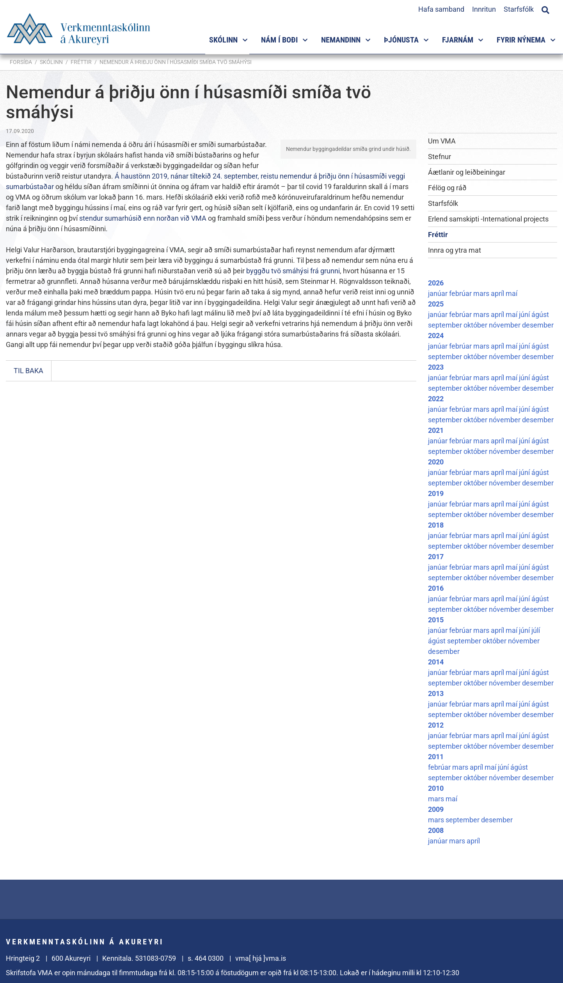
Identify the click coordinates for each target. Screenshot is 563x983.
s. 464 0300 (206, 958)
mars (482, 293)
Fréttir (81, 62)
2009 (436, 809)
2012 (436, 725)
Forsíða (21, 62)
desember (538, 325)
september (446, 325)
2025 (436, 304)
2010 (436, 788)
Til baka (28, 371)
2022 (436, 399)
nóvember (505, 325)
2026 (436, 283)
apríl (498, 293)
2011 (436, 757)
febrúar (461, 293)
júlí (535, 630)
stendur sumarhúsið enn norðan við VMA (142, 218)
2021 (436, 430)
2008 (436, 830)
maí (511, 293)
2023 (436, 367)
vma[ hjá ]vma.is (260, 958)
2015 (436, 620)
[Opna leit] (545, 9)
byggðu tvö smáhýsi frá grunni (293, 271)
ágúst (540, 314)
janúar (438, 293)
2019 (436, 493)
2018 (436, 525)
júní (525, 314)
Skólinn (51, 62)
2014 (436, 662)
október (476, 325)
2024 (436, 335)
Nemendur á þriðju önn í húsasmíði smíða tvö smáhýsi (175, 62)
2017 (436, 557)
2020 (436, 462)
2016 (436, 588)
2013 (436, 693)
